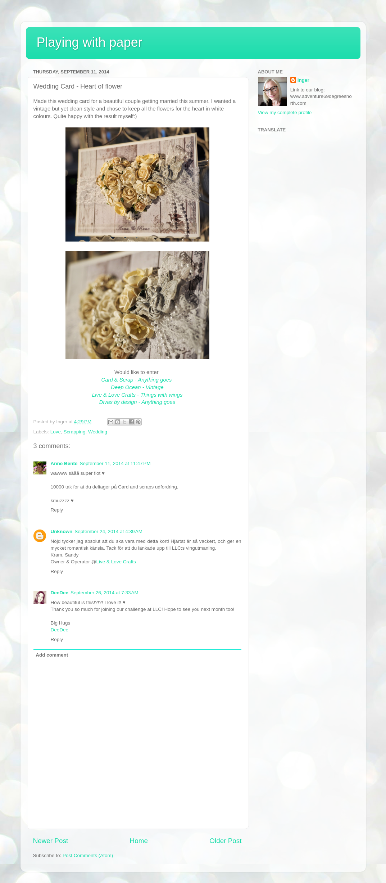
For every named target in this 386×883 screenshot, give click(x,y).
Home (139, 840)
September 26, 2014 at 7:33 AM (104, 592)
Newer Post (50, 840)
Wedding (97, 431)
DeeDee (60, 592)
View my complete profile (285, 112)
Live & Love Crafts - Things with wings (137, 395)
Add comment (52, 655)
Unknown (62, 531)
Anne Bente (64, 463)
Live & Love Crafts (116, 561)
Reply (57, 510)
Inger (303, 80)
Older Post (225, 840)
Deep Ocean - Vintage (137, 387)
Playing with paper (89, 42)
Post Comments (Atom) (88, 855)
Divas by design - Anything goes (137, 402)
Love (55, 431)
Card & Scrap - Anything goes (137, 380)
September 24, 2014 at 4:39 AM (108, 531)
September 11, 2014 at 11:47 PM (115, 463)
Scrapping (75, 431)
